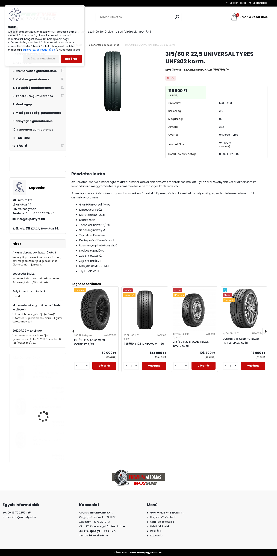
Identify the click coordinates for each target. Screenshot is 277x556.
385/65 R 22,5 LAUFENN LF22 (47, 408)
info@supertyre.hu (31, 219)
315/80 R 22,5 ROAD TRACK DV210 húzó (191, 344)
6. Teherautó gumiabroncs (104, 45)
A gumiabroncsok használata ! (34, 252)
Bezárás (71, 59)
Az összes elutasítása (41, 58)
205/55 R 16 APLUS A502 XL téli (47, 442)
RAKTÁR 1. (145, 32)
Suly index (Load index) (29, 291)
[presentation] (73, 331)
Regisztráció (260, 3)
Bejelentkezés (238, 3)
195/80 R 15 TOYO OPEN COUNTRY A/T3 (89, 342)
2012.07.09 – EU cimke (27, 331)
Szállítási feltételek (100, 32)
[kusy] (82, 366)
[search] (177, 17)
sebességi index (24, 274)
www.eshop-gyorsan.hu (146, 552)
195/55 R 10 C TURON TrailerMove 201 (45, 374)
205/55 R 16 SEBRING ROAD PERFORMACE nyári (241, 341)
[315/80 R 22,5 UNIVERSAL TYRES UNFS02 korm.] (112, 81)
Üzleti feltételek (126, 32)
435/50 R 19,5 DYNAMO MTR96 (143, 344)
